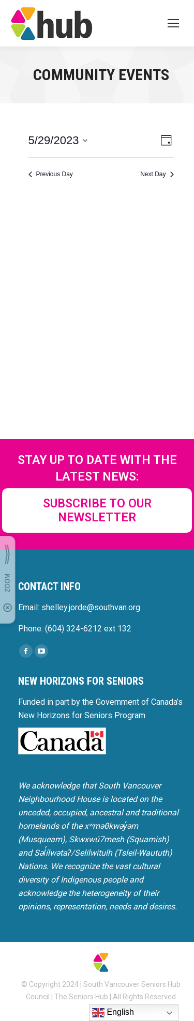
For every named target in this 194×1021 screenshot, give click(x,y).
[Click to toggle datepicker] (58, 140)
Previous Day (50, 174)
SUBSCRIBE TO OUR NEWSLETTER (97, 510)
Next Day (156, 174)
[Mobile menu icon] (173, 23)
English (113, 1013)
